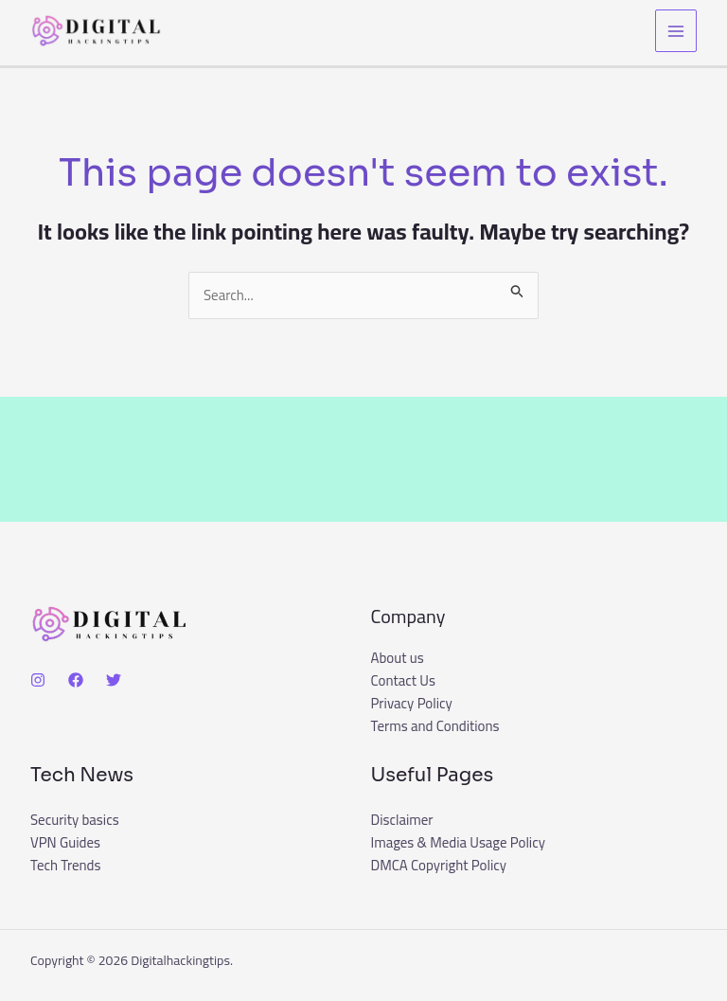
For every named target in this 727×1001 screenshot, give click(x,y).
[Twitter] (113, 680)
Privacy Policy (411, 704)
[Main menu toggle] (676, 30)
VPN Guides (65, 843)
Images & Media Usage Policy (458, 843)
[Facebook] (75, 680)
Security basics (74, 820)
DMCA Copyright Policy (439, 866)
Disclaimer (402, 820)
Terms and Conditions (435, 727)
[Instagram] (37, 680)
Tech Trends (65, 866)
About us (397, 659)
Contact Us (403, 681)
